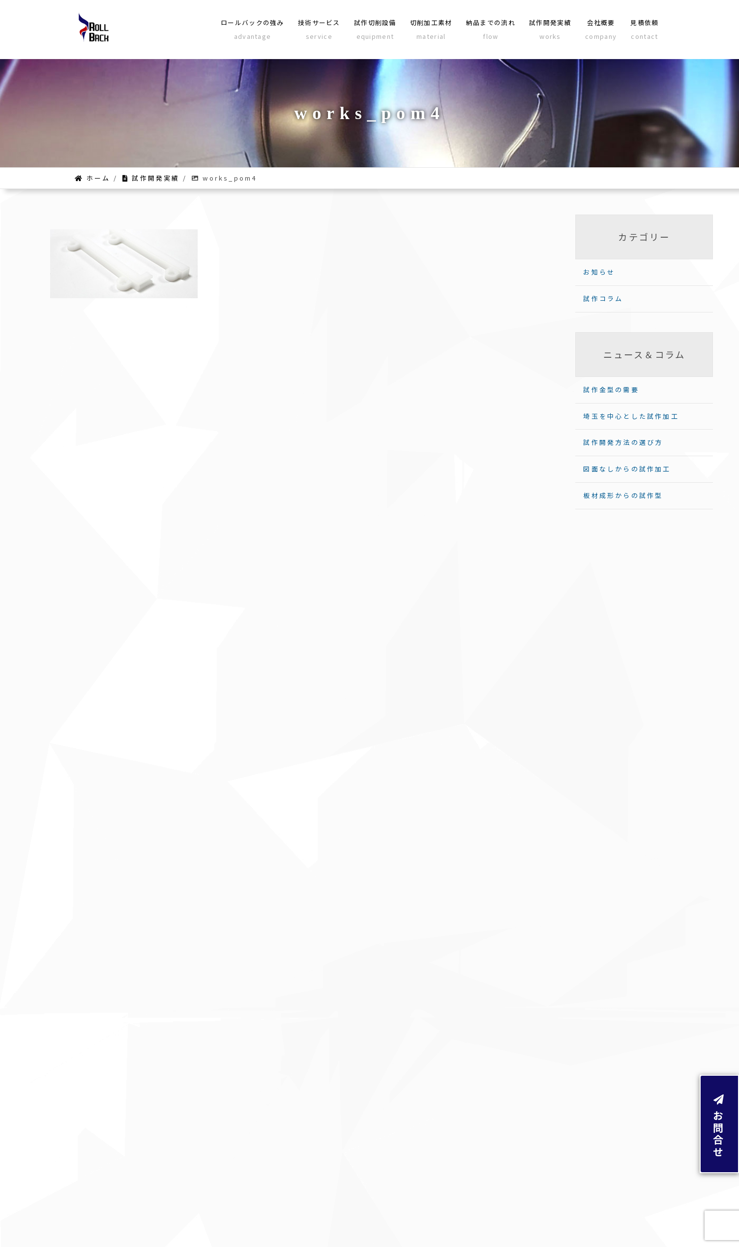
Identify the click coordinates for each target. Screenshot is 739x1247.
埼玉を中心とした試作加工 (631, 416)
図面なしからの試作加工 (627, 468)
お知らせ (599, 272)
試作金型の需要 (611, 389)
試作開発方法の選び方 (623, 442)
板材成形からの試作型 (623, 495)
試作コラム (603, 298)
